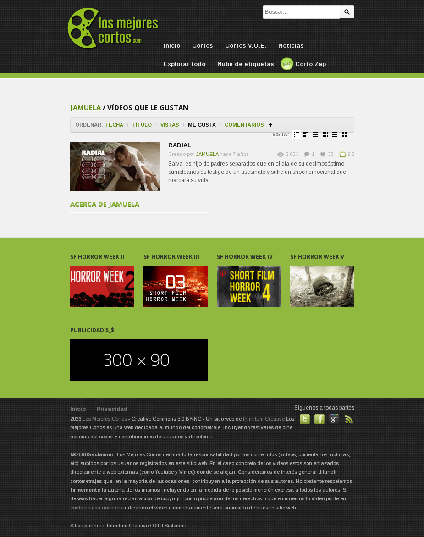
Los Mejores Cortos (105, 418)
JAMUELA (85, 107)
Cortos (202, 45)
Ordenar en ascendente (270, 125)
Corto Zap (310, 64)
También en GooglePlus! (334, 419)
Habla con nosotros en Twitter (304, 419)
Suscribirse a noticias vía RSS (348, 419)
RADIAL (179, 145)
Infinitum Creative (264, 418)
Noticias (291, 45)
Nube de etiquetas (245, 64)
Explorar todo (184, 64)
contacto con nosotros (96, 507)
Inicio (172, 45)
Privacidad (112, 409)
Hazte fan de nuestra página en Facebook (319, 419)
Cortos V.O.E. (245, 45)
